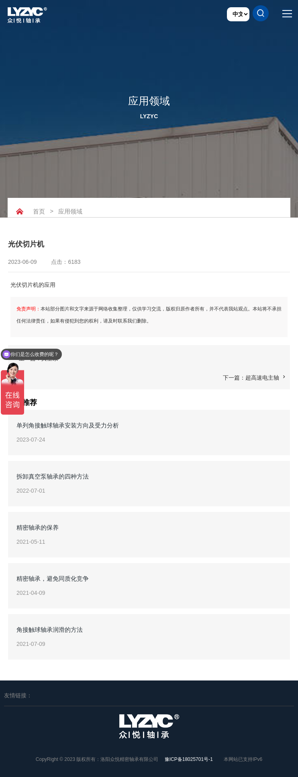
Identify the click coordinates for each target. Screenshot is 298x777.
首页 (39, 211)
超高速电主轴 (262, 377)
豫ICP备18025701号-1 (189, 759)
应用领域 (71, 211)
